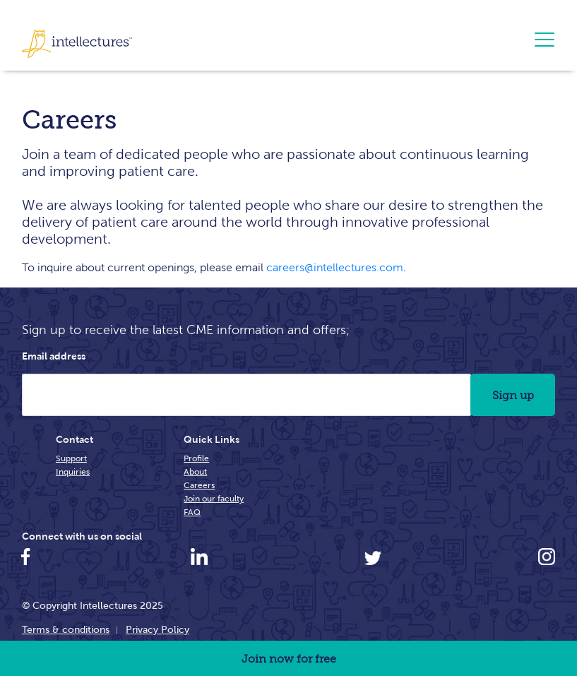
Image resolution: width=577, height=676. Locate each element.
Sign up (513, 395)
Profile (196, 458)
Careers (199, 485)
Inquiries (73, 471)
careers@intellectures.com (334, 267)
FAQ (192, 511)
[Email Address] (246, 395)
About (195, 471)
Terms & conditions (65, 629)
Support (71, 458)
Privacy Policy (157, 629)
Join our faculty (214, 498)
